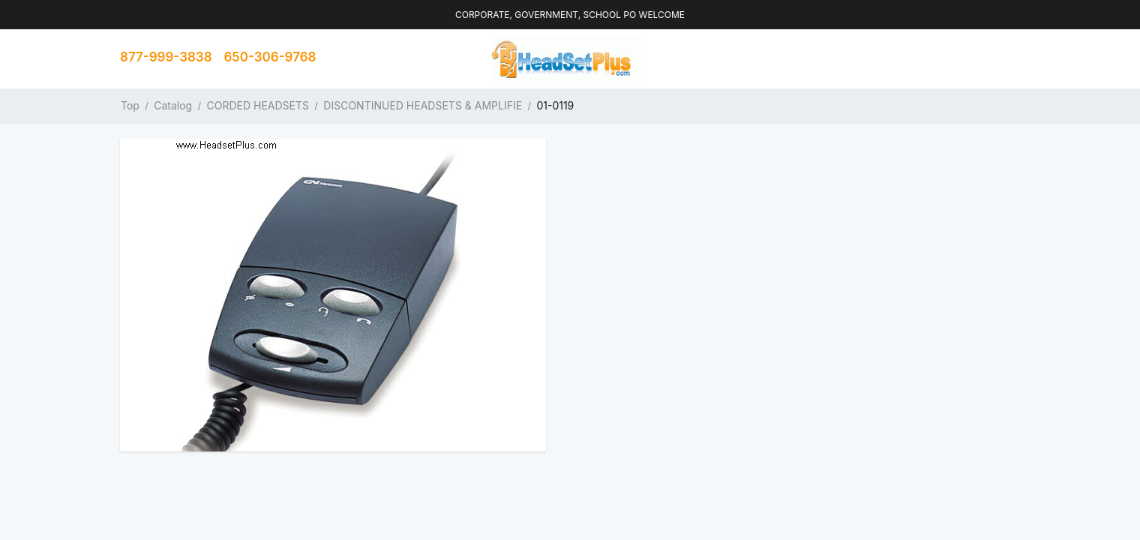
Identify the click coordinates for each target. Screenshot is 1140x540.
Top (130, 105)
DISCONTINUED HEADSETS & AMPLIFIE (422, 105)
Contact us (971, 58)
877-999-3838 (166, 57)
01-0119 (555, 105)
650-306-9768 (270, 57)
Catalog (173, 105)
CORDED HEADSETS (258, 105)
